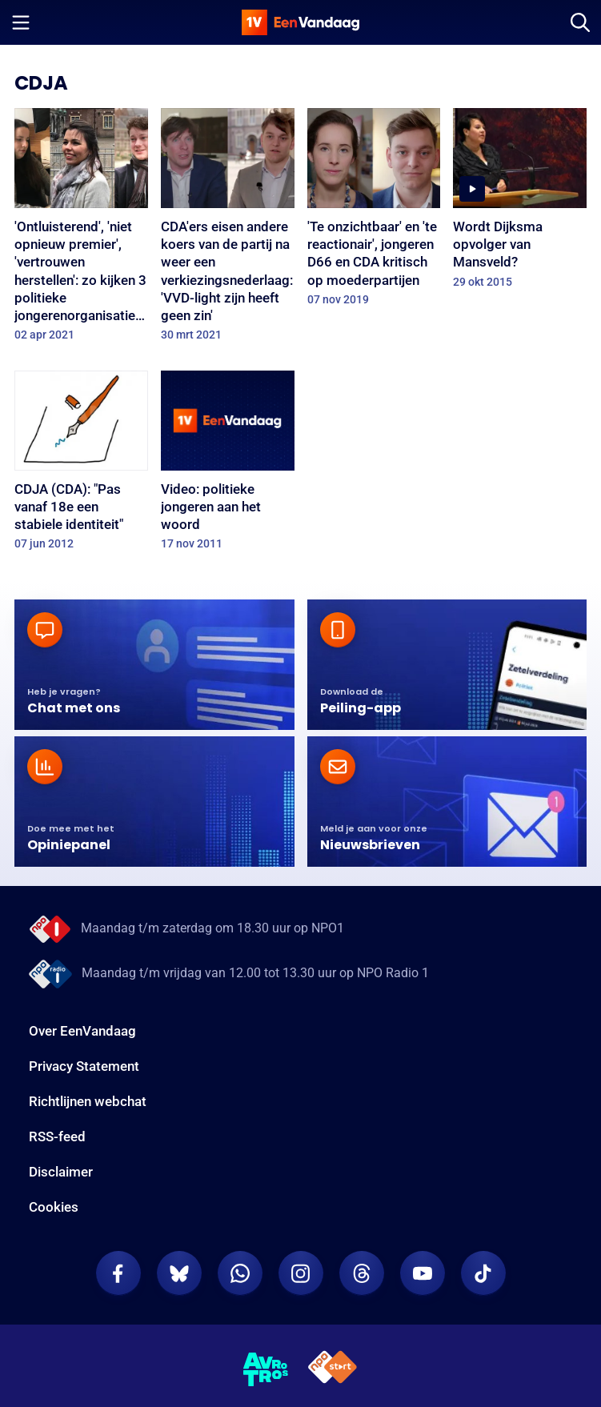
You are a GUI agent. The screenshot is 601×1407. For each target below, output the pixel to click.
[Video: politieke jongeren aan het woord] (227, 466)
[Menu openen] (20, 22)
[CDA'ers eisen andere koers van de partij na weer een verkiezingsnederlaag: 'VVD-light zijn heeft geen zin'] (227, 229)
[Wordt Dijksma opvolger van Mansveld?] (520, 203)
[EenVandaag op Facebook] (118, 1273)
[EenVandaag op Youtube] (422, 1273)
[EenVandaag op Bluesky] (179, 1273)
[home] (301, 22)
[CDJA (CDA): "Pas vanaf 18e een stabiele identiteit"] (81, 466)
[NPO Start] (332, 1369)
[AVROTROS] (266, 1369)
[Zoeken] (580, 22)
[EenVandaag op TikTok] (483, 1273)
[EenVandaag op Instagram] (300, 1273)
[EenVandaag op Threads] (361, 1273)
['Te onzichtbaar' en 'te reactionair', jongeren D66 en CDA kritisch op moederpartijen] (374, 212)
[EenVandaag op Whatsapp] (240, 1273)
